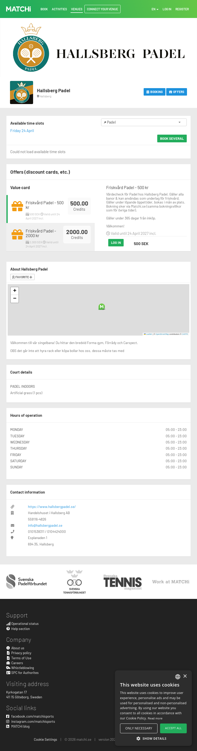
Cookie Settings (45, 739)
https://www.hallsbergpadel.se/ (52, 506)
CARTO (185, 334)
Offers (176, 92)
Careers (14, 663)
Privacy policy (18, 653)
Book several (172, 138)
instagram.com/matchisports (30, 721)
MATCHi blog (17, 726)
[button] (101, 306)
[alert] (153, 708)
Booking (154, 92)
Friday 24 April (22, 130)
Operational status (22, 623)
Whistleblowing (20, 667)
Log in (116, 242)
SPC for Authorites (22, 672)
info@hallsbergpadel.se (45, 525)
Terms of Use (18, 658)
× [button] (185, 676)
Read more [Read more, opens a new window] (155, 718)
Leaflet (148, 334)
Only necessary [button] (138, 728)
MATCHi (18, 9)
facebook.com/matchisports (30, 716)
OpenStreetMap (162, 334)
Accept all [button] (173, 728)
